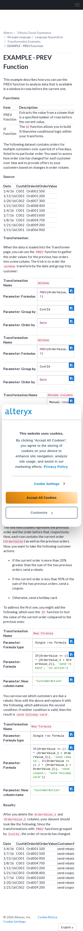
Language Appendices (49, 37)
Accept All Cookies (41, 497)
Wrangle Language (19, 37)
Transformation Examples (24, 41)
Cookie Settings (47, 484)
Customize (42, 512)
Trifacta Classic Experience (34, 32)
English (67, 927)
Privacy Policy (56, 466)
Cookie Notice (47, 917)
